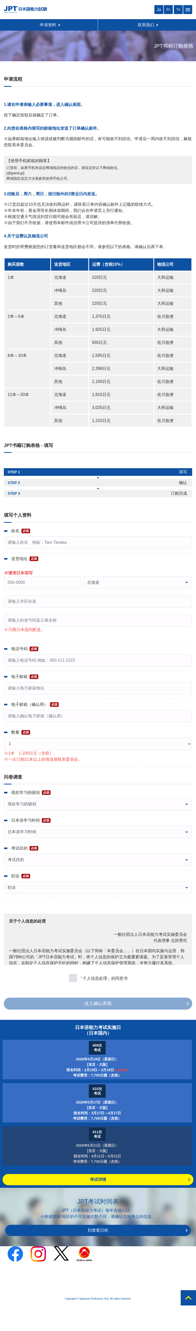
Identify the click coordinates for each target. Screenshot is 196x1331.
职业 (20, 876)
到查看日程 (98, 1230)
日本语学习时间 (31, 820)
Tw (178, 9)
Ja (159, 9)
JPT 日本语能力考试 (25, 9)
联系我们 (148, 25)
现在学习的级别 (31, 792)
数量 (20, 732)
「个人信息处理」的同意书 (103, 978)
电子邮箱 (24, 676)
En (168, 9)
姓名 (20, 531)
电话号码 (24, 649)
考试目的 (24, 848)
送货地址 (24, 558)
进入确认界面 (98, 1003)
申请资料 (50, 25)
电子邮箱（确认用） (35, 704)
